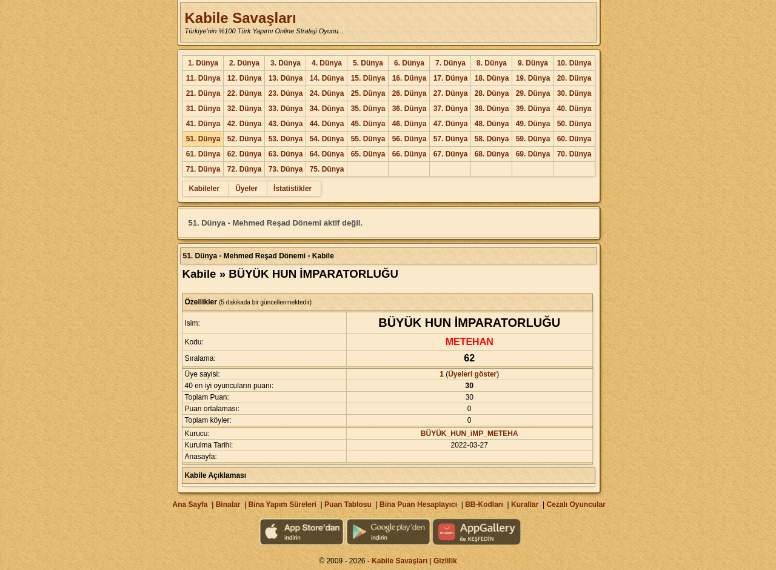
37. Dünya (450, 108)
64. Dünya (327, 154)
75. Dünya (327, 169)
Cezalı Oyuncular (575, 504)
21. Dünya (203, 93)
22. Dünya (244, 93)
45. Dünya (368, 123)
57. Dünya (450, 139)
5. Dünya (368, 63)
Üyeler (246, 188)
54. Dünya (327, 139)
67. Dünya (450, 154)
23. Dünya (286, 93)
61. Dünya (203, 154)
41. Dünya (203, 123)
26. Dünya (409, 93)
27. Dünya (450, 93)
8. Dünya (492, 63)
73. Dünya (286, 169)
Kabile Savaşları (240, 18)
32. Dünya (244, 108)
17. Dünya (450, 78)
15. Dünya (368, 78)
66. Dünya (409, 154)
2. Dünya (244, 63)
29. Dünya (533, 93)
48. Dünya (492, 123)
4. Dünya (327, 63)
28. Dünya (492, 93)
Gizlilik (445, 561)
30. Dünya (574, 93)
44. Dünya (327, 123)
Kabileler (204, 188)
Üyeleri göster (472, 374)
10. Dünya (574, 63)
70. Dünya (574, 154)
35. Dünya (368, 108)
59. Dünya (533, 139)
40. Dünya (574, 108)
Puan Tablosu (348, 504)
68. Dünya (492, 154)
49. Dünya (533, 123)
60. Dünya (574, 139)
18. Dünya (492, 78)
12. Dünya (244, 78)
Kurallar (524, 504)
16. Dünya (409, 78)
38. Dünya (492, 108)
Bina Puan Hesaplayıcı (418, 504)
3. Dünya (285, 63)
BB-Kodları (484, 504)
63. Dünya (286, 154)
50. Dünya (574, 123)
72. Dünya (244, 169)
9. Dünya (533, 63)
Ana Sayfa (189, 504)
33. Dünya (286, 108)
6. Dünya (409, 63)
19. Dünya (533, 78)
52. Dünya (244, 139)
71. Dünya (203, 169)
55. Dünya (368, 139)
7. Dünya (450, 63)
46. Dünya (409, 123)
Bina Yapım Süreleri (282, 504)
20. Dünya (574, 78)
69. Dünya (533, 154)
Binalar (228, 504)
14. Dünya (327, 78)
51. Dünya (203, 139)
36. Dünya (409, 108)
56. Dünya (409, 139)
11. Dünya (203, 78)
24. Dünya (327, 93)
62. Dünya (244, 154)
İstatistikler (292, 188)
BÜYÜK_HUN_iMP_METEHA (469, 433)
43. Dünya (286, 123)
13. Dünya (286, 78)
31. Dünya (203, 108)
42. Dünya (244, 123)
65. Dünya (368, 154)
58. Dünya (492, 139)
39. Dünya (533, 108)
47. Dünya (450, 123)
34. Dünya (327, 108)
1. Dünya (203, 63)
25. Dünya (368, 93)
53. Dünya (286, 139)
